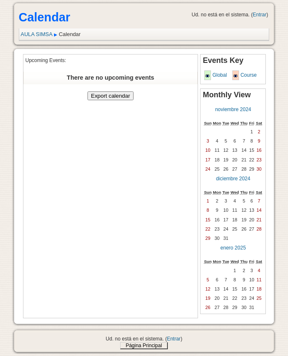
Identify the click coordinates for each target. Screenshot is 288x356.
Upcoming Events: (46, 60)
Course (248, 75)
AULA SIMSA (36, 34)
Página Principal (144, 345)
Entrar (260, 15)
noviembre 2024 (233, 109)
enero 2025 (233, 248)
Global (219, 75)
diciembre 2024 (233, 179)
